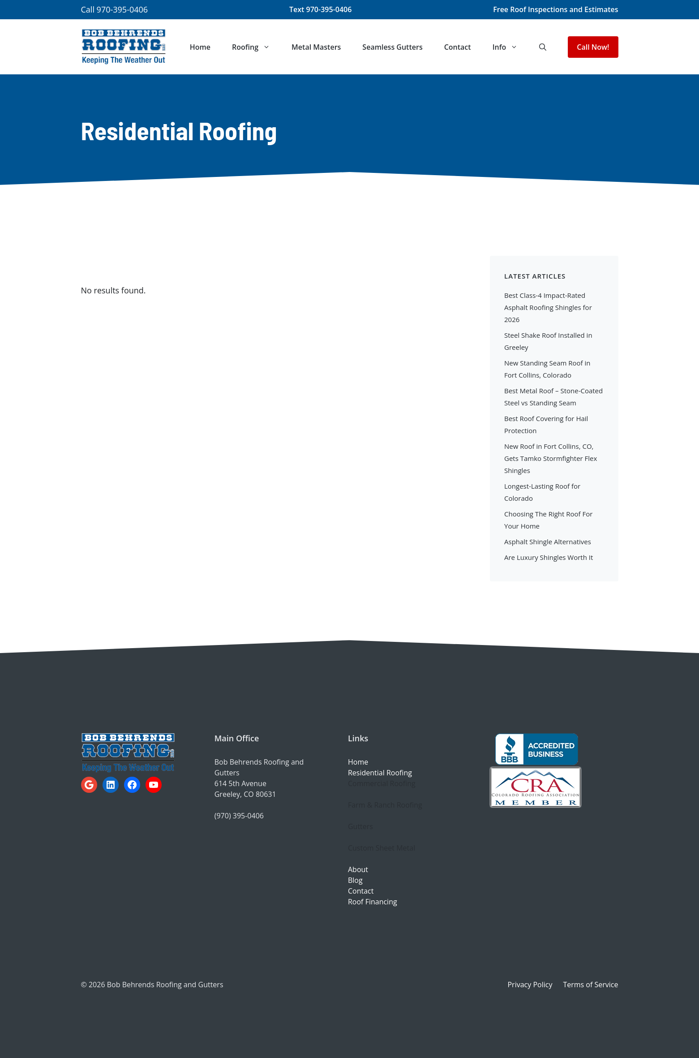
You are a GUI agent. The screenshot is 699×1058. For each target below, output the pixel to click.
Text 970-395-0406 (320, 9)
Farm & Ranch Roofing (385, 805)
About (358, 869)
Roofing (256, 47)
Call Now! (593, 47)
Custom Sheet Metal (381, 848)
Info (511, 47)
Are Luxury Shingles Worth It (548, 557)
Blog (355, 880)
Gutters (360, 826)
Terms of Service (590, 984)
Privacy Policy (529, 984)
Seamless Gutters (392, 47)
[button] (542, 47)
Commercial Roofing (382, 783)
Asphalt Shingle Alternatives (547, 541)
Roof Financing (372, 902)
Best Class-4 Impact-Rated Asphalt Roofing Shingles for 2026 (548, 307)
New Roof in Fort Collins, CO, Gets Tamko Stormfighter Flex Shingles (550, 458)
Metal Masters (316, 47)
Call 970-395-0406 (114, 9)
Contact (457, 47)
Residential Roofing (380, 773)
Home (200, 47)
